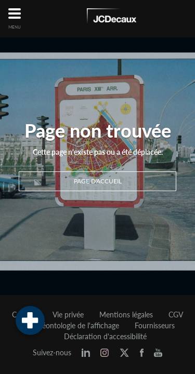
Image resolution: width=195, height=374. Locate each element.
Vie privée (68, 315)
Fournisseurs (155, 326)
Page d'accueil (98, 181)
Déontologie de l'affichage (77, 326)
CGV (175, 315)
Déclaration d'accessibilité (105, 336)
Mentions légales (126, 315)
